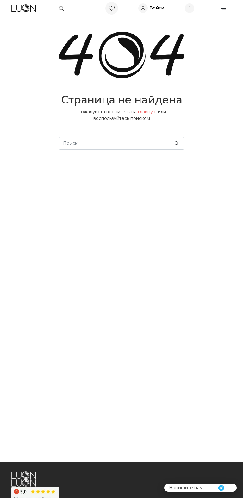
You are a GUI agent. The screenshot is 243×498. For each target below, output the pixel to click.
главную (147, 112)
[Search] (121, 143)
